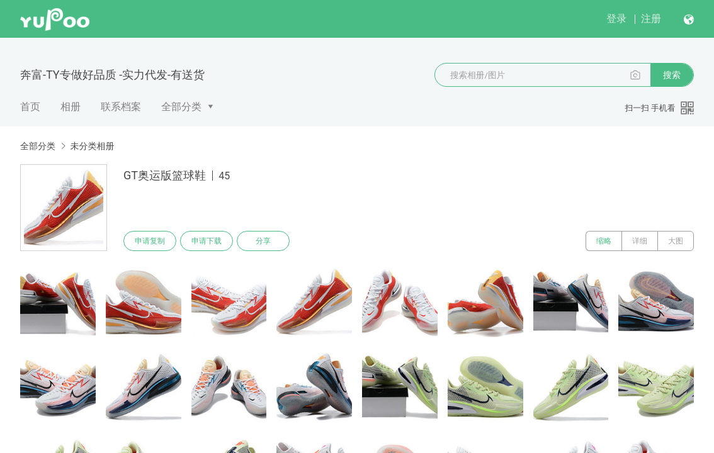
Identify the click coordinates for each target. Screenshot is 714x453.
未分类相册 (92, 146)
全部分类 (181, 107)
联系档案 (121, 107)
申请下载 (206, 241)
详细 (639, 241)
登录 (616, 19)
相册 (70, 107)
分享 (263, 241)
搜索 (672, 75)
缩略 (603, 241)
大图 (675, 241)
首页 (30, 107)
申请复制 (150, 241)
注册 (651, 19)
